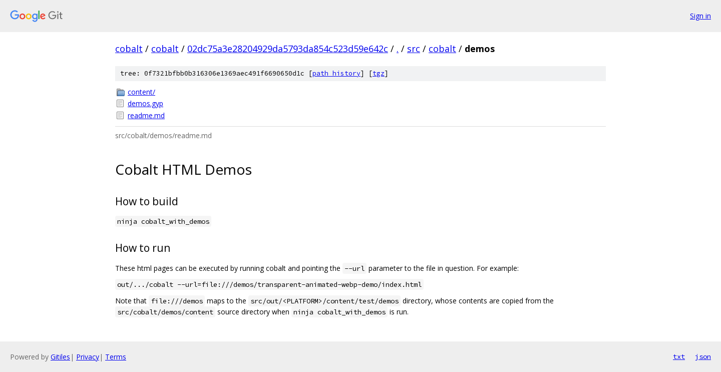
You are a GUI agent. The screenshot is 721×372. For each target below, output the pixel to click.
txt (679, 356)
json (703, 356)
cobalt (129, 49)
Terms (115, 356)
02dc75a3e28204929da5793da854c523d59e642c (287, 49)
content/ (141, 92)
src (413, 49)
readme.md (146, 115)
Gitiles (60, 356)
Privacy (87, 356)
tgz (379, 73)
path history (336, 73)
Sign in (700, 16)
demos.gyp (145, 103)
